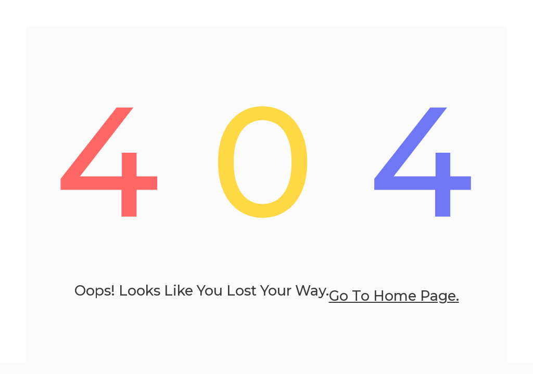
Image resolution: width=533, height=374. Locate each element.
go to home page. (394, 295)
